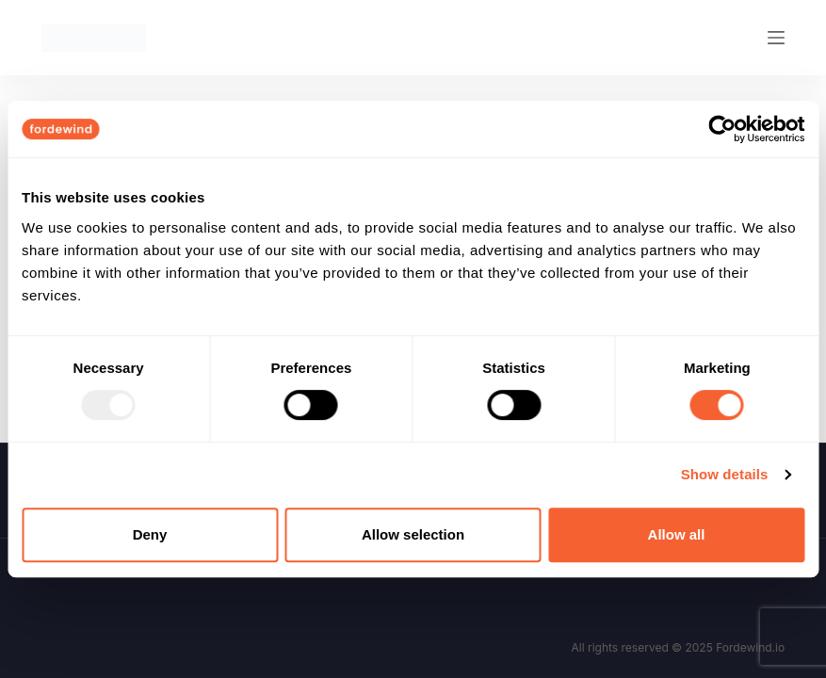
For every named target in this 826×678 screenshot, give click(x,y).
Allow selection (413, 534)
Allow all (676, 534)
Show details (725, 474)
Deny (150, 534)
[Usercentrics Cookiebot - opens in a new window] (722, 129)
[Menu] (776, 37)
